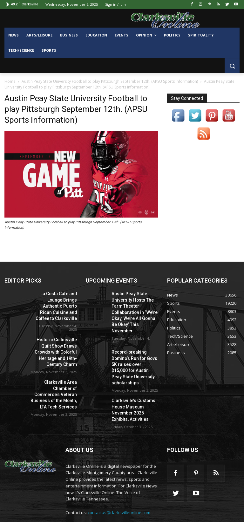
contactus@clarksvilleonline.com (119, 488)
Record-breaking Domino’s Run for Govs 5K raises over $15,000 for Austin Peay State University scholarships (134, 351)
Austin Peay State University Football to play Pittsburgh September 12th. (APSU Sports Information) (110, 81)
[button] (232, 65)
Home (10, 81)
